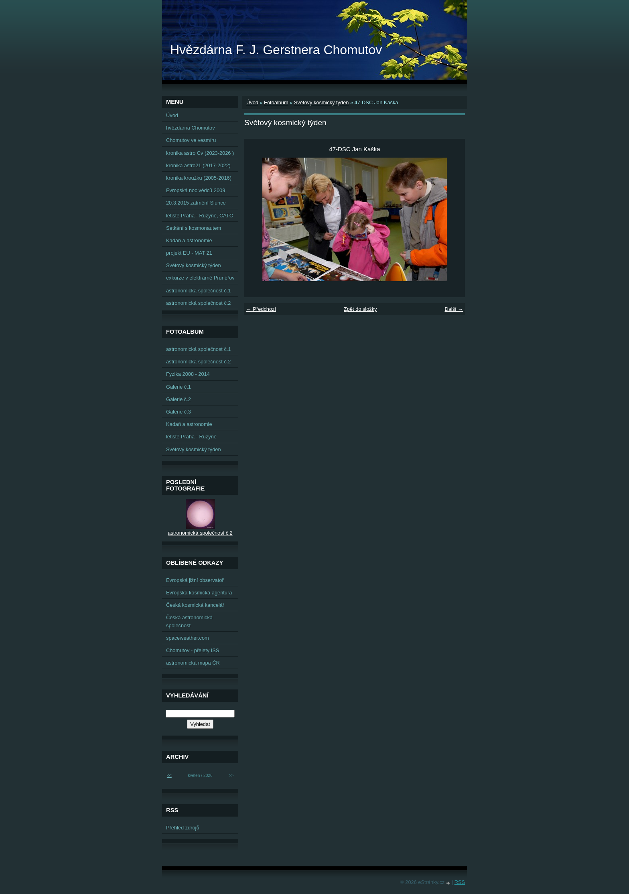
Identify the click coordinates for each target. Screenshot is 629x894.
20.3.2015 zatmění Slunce (196, 203)
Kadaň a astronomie (189, 240)
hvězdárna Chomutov (190, 128)
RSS (460, 882)
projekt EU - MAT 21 (189, 253)
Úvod (252, 102)
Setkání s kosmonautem (193, 228)
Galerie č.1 (178, 387)
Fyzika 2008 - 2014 (188, 374)
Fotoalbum (276, 102)
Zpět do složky (360, 309)
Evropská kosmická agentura (199, 593)
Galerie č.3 (178, 412)
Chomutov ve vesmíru (191, 140)
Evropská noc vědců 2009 (195, 190)
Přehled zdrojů (182, 828)
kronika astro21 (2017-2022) (198, 165)
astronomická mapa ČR (193, 663)
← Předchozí (261, 309)
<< (169, 775)
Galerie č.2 (178, 399)
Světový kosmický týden (321, 102)
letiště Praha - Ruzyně (191, 437)
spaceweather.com (187, 638)
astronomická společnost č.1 (198, 291)
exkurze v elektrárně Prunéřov (200, 278)
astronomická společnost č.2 (198, 303)
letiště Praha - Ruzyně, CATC (199, 216)
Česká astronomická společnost (189, 621)
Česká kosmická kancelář (195, 605)
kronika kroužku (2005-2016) (198, 178)
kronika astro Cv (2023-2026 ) (200, 153)
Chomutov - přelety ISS (192, 650)
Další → (453, 309)
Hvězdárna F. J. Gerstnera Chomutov (276, 50)
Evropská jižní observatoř (195, 580)
